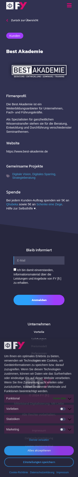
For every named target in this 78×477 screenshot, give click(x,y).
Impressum (62, 472)
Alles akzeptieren (39, 450)
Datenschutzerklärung (42, 472)
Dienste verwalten (39, 440)
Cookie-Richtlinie (18, 472)
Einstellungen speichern (39, 462)
